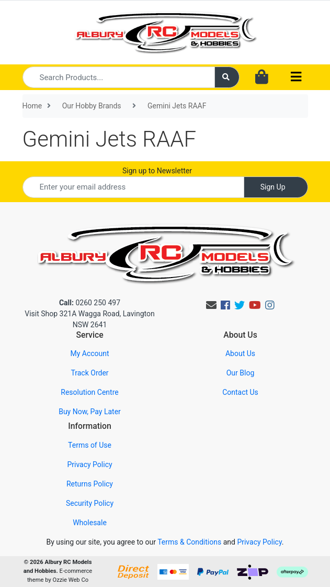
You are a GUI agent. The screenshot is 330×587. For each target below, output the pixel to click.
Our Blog (240, 373)
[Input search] (118, 77)
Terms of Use (89, 445)
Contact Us (240, 392)
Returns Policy (89, 484)
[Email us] (211, 305)
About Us (240, 353)
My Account (89, 353)
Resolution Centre (89, 392)
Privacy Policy (89, 464)
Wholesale (90, 522)
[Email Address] (133, 187)
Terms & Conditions (189, 542)
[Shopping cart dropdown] (261, 77)
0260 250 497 (89, 302)
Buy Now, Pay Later (90, 411)
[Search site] (227, 77)
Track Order (89, 373)
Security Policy (89, 503)
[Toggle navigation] (296, 77)
